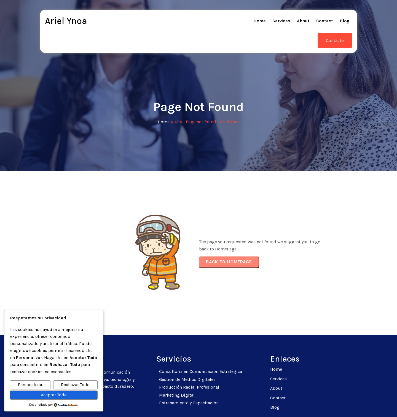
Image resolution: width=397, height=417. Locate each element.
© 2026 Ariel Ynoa (198, 406)
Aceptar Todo (54, 394)
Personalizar (30, 384)
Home (164, 105)
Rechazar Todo (75, 384)
